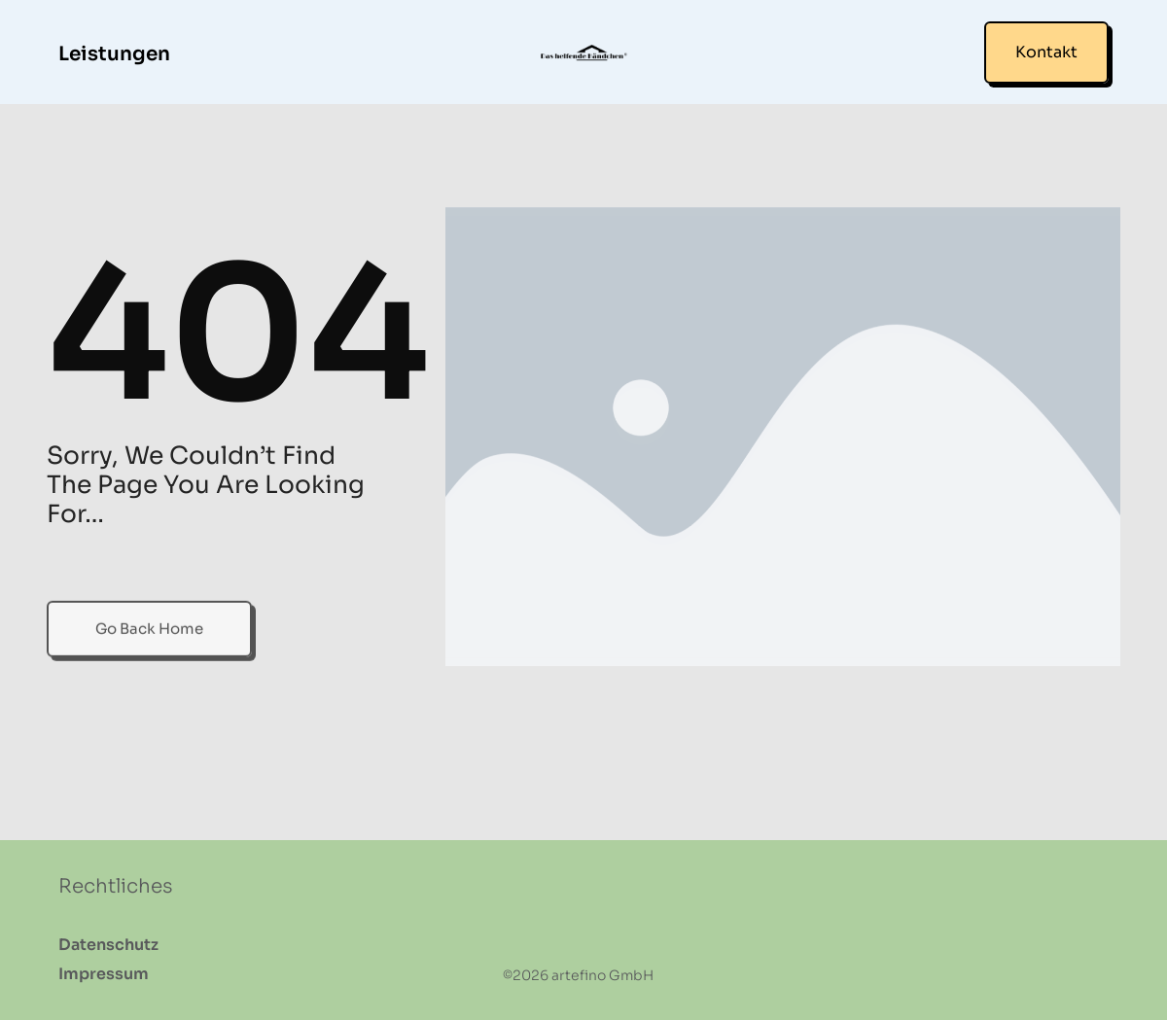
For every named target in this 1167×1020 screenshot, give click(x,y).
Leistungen (114, 54)
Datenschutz (108, 944)
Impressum (103, 974)
